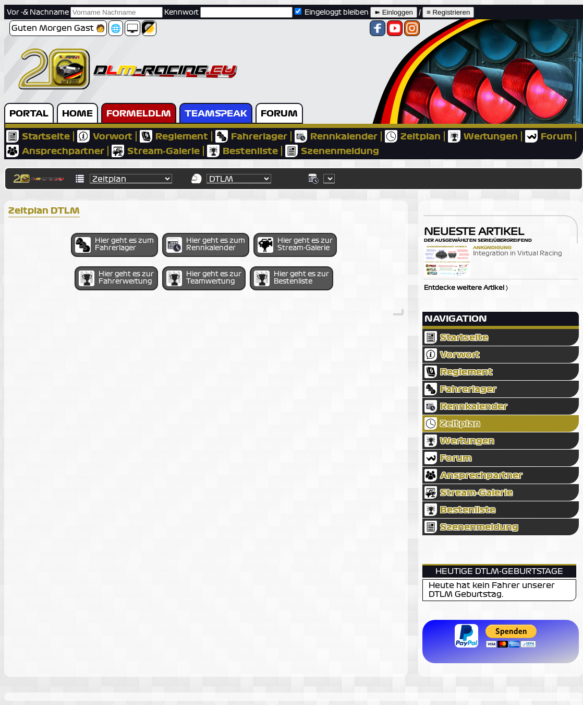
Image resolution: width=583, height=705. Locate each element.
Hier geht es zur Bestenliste (291, 278)
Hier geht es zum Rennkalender (205, 245)
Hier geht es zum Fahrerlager (114, 245)
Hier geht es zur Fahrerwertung (116, 278)
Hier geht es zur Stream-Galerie (295, 245)
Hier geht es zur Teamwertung (203, 278)
